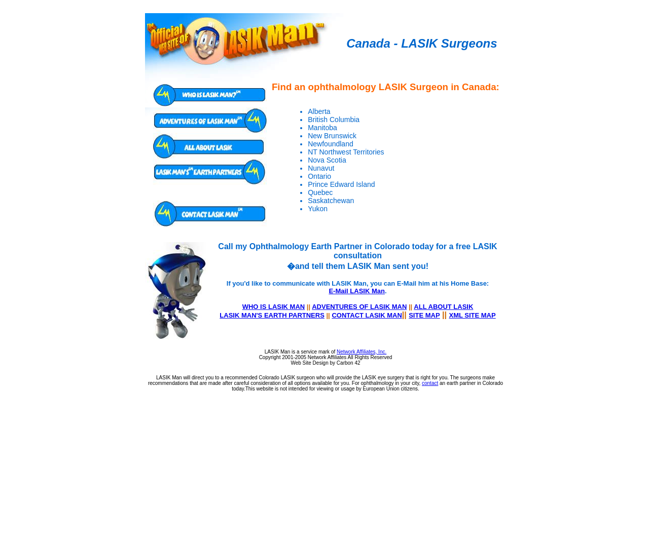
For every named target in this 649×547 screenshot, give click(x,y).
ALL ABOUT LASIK (443, 306)
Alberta (319, 111)
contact (430, 383)
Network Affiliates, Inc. (361, 352)
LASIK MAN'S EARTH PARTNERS (272, 315)
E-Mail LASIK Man (357, 291)
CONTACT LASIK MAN (367, 315)
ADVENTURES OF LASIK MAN (359, 306)
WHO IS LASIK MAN (273, 306)
